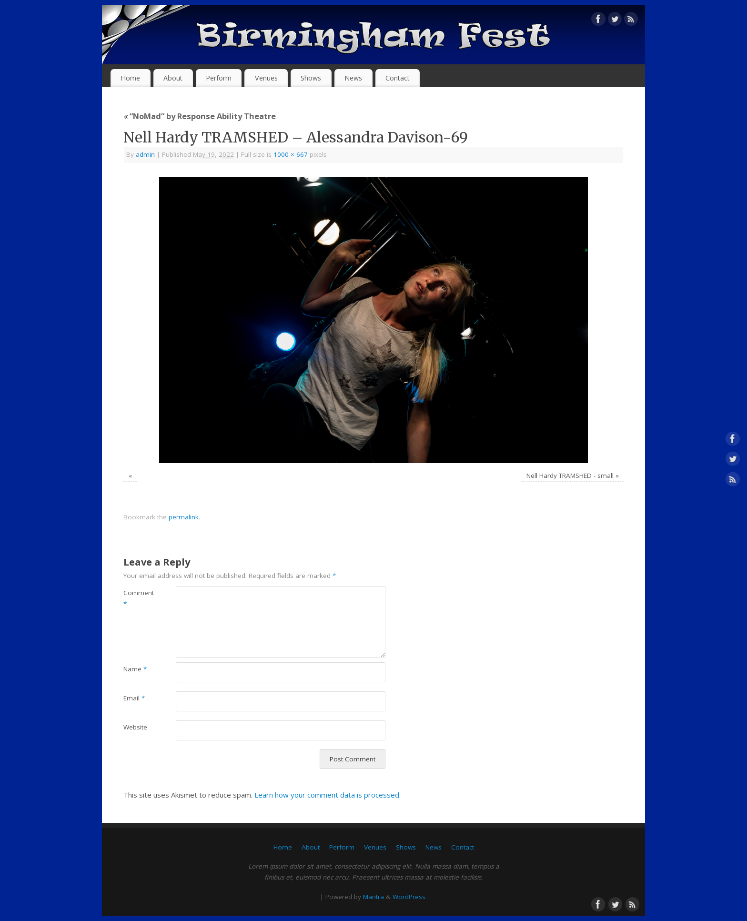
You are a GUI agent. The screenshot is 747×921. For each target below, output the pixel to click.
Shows (311, 77)
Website (135, 727)
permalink (184, 517)
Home (130, 77)
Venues (266, 77)
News (353, 77)
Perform (219, 77)
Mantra (373, 896)
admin (145, 154)
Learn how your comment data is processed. (327, 795)
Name (135, 669)
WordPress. (410, 896)
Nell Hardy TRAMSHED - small (570, 475)
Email (134, 698)
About (172, 77)
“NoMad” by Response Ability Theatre (199, 116)
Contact (397, 77)
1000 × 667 (290, 154)
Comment (136, 598)
